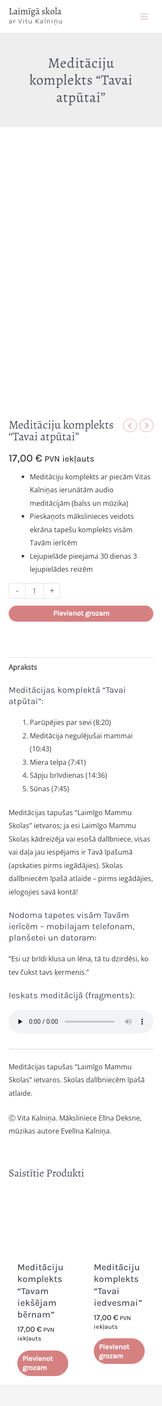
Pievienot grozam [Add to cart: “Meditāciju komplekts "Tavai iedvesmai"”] (114, 1351)
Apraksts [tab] (23, 667)
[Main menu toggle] (144, 16)
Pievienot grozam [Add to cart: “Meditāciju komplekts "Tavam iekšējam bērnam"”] (37, 1363)
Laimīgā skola (35, 11)
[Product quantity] (34, 591)
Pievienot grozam (81, 613)
